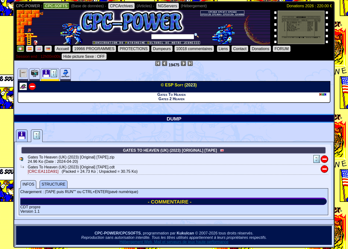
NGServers (167, 6)
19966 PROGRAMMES (94, 49)
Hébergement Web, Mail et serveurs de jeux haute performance (174, 242)
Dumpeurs (162, 49)
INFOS (28, 184)
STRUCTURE (53, 184)
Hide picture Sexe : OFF (84, 56)
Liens (223, 49)
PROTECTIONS (134, 49)
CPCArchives (121, 6)
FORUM (282, 49)
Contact (239, 49)
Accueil (62, 49)
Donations (260, 49)
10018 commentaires (194, 49)
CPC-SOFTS (56, 6)
